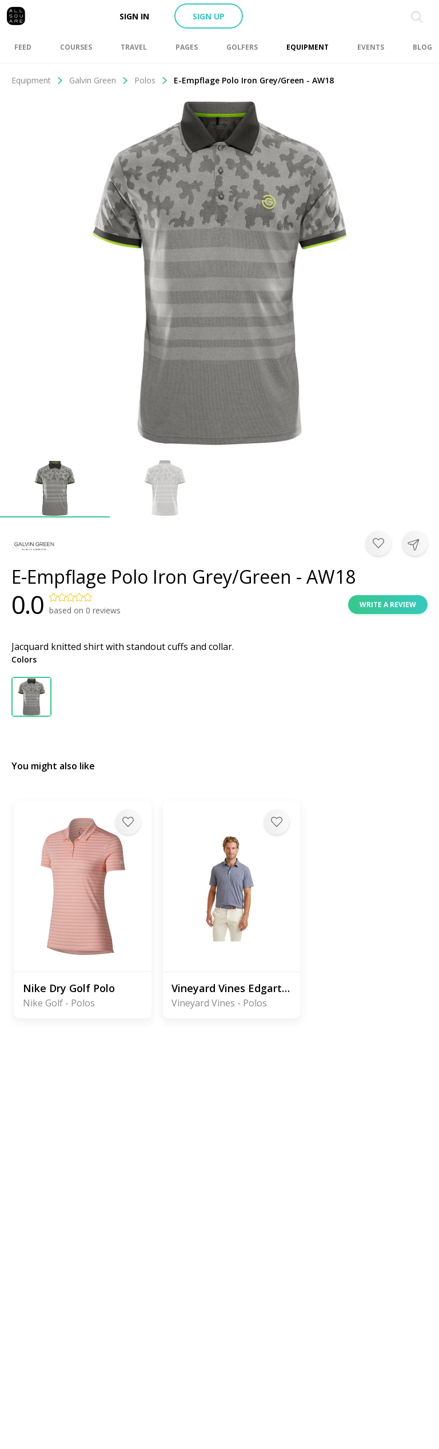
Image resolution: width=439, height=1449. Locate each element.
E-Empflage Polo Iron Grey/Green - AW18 (254, 80)
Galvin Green (99, 80)
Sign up (209, 16)
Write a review (388, 604)
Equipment (37, 80)
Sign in (134, 16)
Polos (151, 80)
